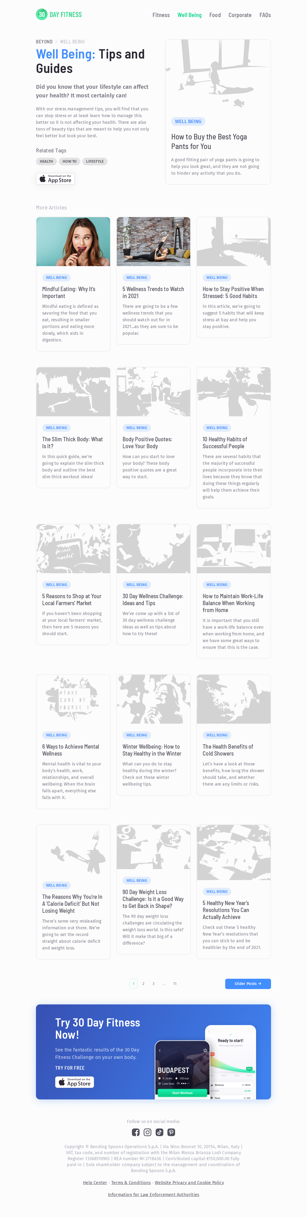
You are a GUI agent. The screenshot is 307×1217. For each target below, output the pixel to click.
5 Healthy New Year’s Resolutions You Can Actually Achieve (226, 909)
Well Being (189, 14)
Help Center (95, 1182)
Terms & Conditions (131, 1182)
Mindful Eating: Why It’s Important (68, 292)
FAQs (265, 14)
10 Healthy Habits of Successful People (225, 442)
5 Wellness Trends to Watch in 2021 (153, 292)
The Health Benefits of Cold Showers (228, 750)
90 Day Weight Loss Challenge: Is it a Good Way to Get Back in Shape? (153, 898)
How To (70, 161)
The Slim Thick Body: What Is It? (72, 442)
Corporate (240, 14)
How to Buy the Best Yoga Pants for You (209, 141)
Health (46, 161)
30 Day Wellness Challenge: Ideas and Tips (153, 599)
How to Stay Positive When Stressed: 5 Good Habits (233, 292)
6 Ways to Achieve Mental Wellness (70, 750)
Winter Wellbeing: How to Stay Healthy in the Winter (152, 750)
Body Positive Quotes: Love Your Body (147, 442)
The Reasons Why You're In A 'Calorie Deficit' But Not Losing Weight (72, 903)
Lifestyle (95, 161)
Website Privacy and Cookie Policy (189, 1182)
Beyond (44, 41)
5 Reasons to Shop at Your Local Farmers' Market (72, 599)
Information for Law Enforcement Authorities (153, 1194)
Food (215, 14)
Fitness (161, 14)
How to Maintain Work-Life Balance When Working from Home (233, 602)
